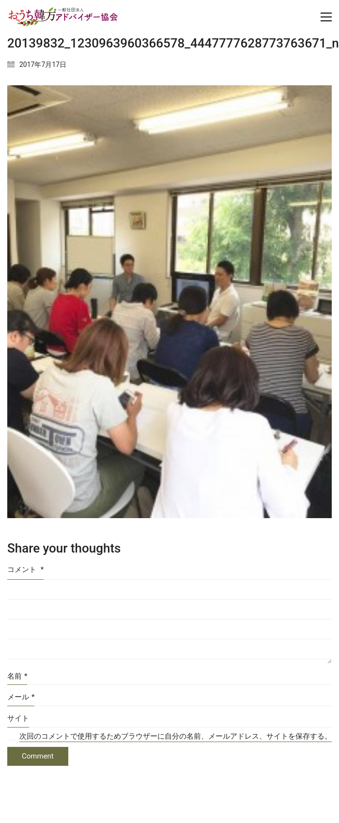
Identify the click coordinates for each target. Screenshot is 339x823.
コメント (25, 569)
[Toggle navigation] (326, 17)
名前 (17, 676)
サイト (18, 718)
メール (20, 697)
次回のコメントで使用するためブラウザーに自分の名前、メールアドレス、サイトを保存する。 (175, 736)
